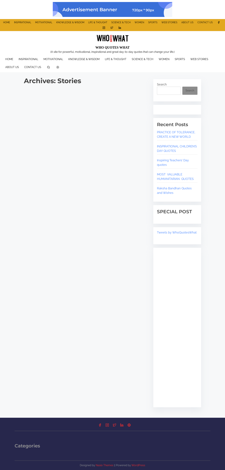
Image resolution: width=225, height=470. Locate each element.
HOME (6, 22)
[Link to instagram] (104, 27)
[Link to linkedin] (119, 27)
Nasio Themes (105, 465)
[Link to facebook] (218, 22)
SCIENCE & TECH (121, 22)
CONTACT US (205, 22)
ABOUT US (187, 22)
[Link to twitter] (112, 27)
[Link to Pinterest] (129, 426)
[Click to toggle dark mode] (57, 67)
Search (162, 84)
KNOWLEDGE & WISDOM (70, 22)
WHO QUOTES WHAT (112, 47)
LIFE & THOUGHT (97, 22)
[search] (48, 67)
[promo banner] (112, 9)
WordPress (138, 465)
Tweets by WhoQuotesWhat (177, 232)
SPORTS (152, 22)
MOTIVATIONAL (43, 22)
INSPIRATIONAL (22, 22)
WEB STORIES (169, 22)
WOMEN (139, 22)
